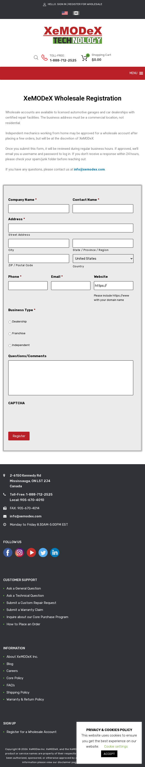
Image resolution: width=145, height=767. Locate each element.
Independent (21, 345)
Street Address (19, 234)
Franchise (18, 333)
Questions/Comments (27, 356)
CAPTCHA (16, 403)
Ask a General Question (24, 588)
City (11, 250)
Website (101, 277)
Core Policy (15, 678)
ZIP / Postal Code (20, 265)
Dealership (19, 321)
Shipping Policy (18, 692)
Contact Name (86, 200)
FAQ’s (11, 685)
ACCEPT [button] (109, 753)
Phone (15, 277)
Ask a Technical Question (25, 596)
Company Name (22, 200)
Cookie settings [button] (116, 746)
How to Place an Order (23, 624)
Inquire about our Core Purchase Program (37, 617)
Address (16, 219)
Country (78, 266)
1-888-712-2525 (60, 60)
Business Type (21, 310)
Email (57, 277)
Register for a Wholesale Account (32, 732)
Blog (10, 664)
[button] (133, 73)
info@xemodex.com (89, 169)
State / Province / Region (91, 250)
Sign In (61, 4)
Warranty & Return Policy (25, 699)
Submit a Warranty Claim (25, 610)
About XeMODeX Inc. (22, 657)
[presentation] (41, 416)
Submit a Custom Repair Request (31, 603)
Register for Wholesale (85, 4)
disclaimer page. (68, 762)
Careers (12, 671)
